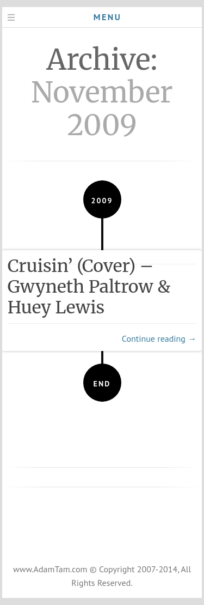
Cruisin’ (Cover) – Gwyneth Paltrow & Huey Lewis (89, 286)
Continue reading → (159, 338)
